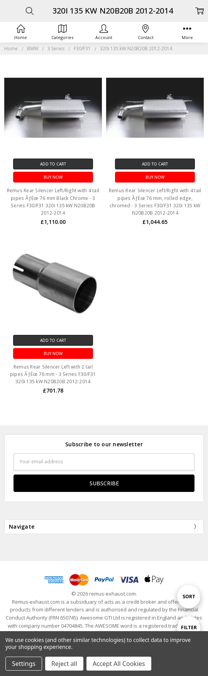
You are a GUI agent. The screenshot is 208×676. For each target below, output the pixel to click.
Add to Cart (53, 164)
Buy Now (53, 177)
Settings (24, 663)
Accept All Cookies (119, 663)
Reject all (64, 663)
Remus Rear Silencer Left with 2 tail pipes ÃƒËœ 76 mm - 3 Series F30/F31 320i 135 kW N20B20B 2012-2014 (53, 374)
